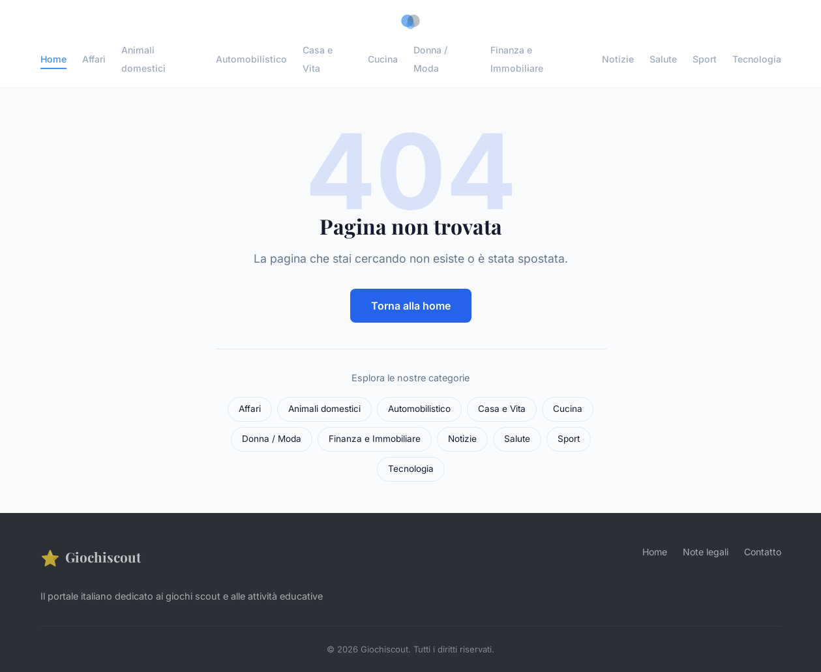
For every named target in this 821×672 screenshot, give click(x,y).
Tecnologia (756, 59)
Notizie (618, 59)
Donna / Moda (430, 58)
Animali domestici (143, 58)
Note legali (705, 551)
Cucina (383, 59)
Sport (705, 59)
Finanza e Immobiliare (516, 58)
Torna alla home (411, 305)
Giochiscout (90, 557)
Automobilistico (251, 59)
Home (53, 59)
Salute (663, 59)
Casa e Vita (318, 58)
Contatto (762, 551)
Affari (94, 59)
